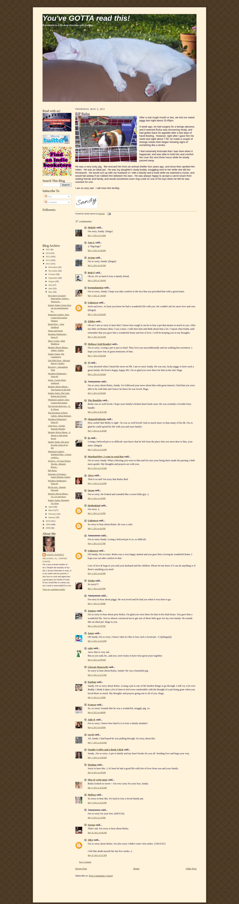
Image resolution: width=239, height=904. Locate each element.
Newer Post (81, 868)
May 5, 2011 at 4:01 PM (96, 528)
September (53, 278)
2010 (48, 521)
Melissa (92, 794)
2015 (48, 249)
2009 (48, 524)
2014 (48, 253)
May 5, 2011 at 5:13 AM (97, 235)
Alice (90, 839)
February (52, 514)
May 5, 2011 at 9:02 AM (97, 356)
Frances (92, 704)
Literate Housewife (98, 667)
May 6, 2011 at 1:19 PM (96, 697)
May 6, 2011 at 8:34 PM (96, 727)
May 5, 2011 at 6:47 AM (97, 265)
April (50, 507)
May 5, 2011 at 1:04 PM (96, 498)
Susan (91, 490)
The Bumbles (95, 400)
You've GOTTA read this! (86, 18)
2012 (48, 260)
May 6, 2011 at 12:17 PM (97, 675)
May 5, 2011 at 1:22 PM (96, 513)
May (50, 292)
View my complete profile (54, 589)
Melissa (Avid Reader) (99, 344)
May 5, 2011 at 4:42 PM (96, 573)
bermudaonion (96, 287)
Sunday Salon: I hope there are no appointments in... (59, 308)
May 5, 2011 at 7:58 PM (96, 604)
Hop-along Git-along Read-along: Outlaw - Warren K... (58, 298)
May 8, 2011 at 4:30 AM (97, 773)
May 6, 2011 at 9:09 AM (97, 660)
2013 (48, 256)
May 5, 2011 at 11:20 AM (97, 431)
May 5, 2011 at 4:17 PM (96, 543)
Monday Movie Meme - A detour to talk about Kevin (59, 435)
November (53, 271)
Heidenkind (94, 505)
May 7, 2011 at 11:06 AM (97, 758)
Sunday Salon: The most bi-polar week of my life (58, 445)
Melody (92, 227)
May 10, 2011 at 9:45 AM (97, 833)
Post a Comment (85, 862)
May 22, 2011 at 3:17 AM (97, 855)
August (51, 281)
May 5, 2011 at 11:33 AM (97, 468)
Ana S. (91, 242)
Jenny (91, 633)
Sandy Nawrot (55, 555)
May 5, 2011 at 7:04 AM (97, 280)
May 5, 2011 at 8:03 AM (97, 314)
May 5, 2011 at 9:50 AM (97, 393)
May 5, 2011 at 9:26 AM (97, 374)
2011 (48, 263)
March (51, 510)
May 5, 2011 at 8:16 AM (97, 337)
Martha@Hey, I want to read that (106, 456)
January (52, 517)
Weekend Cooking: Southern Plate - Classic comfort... (59, 454)
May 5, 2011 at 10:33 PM (97, 641)
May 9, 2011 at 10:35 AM (97, 788)
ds (89, 437)
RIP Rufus (52, 470)
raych (91, 734)
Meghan (92, 764)
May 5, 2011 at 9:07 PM (96, 626)
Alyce (91, 475)
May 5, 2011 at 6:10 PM (96, 589)
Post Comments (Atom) (101, 875)
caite (90, 648)
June (50, 288)
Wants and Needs (55, 330)
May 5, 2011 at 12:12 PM (97, 483)
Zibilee (91, 321)
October (52, 274)
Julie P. (91, 719)
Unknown (93, 302)
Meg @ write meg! (98, 779)
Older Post (191, 868)
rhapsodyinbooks (97, 419)
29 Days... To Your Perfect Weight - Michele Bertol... (59, 464)
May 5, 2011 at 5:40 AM (97, 250)
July (50, 285)
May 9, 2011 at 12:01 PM (97, 803)
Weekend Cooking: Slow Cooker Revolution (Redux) (58, 317)
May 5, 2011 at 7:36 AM (97, 296)
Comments (51, 202)
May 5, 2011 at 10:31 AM (97, 412)
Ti (89, 362)
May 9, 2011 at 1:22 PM (96, 818)
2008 (48, 528)
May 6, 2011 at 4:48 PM (96, 712)
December (53, 267)
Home (136, 868)
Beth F (91, 272)
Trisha (91, 580)
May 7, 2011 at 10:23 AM (97, 743)
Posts (48, 196)
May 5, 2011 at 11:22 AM (97, 450)
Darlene (92, 681)
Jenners (92, 610)
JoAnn (91, 257)
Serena (91, 824)
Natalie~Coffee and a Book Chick (105, 749)
